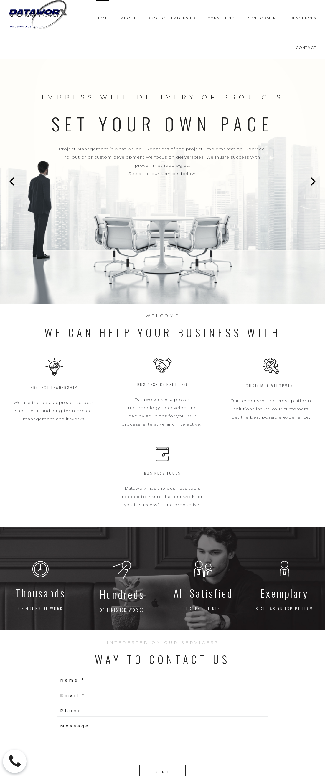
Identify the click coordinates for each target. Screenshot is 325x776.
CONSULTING (221, 18)
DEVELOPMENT (262, 18)
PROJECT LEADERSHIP (172, 18)
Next (313, 181)
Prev (12, 181)
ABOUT (128, 18)
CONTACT (306, 47)
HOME (102, 18)
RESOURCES (303, 18)
